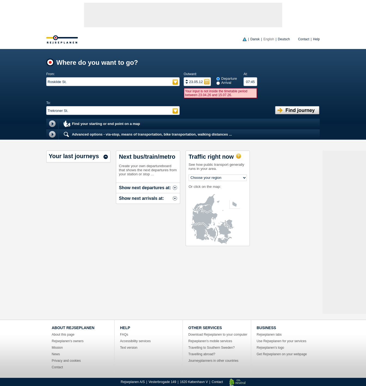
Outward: (190, 74)
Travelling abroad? (201, 354)
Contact (303, 39)
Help (316, 39)
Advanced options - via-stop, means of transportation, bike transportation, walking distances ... (147, 134)
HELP (125, 328)
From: (50, 74)
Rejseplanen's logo (270, 348)
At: (246, 74)
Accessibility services (135, 341)
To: (48, 103)
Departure (229, 78)
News (56, 354)
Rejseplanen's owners (68, 341)
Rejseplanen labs (269, 334)
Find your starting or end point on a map (101, 124)
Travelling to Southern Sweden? (211, 348)
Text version (128, 348)
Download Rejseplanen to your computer (217, 334)
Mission (57, 348)
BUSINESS (266, 328)
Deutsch (284, 39)
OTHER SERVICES (205, 328)
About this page (63, 334)
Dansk (255, 39)
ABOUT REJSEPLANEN (73, 328)
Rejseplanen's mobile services (210, 341)
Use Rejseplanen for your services (281, 341)
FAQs (124, 334)
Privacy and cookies (66, 361)
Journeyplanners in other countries (213, 361)
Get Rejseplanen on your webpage (282, 354)
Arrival (226, 83)
